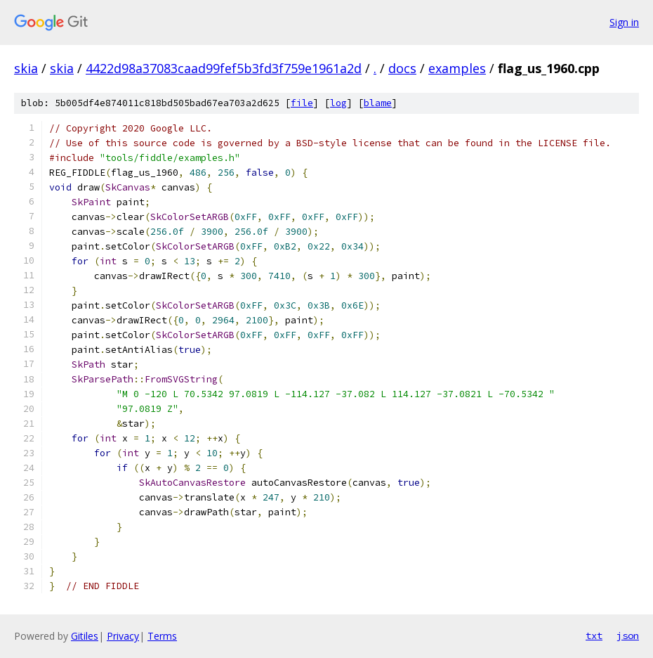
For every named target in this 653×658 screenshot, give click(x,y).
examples (457, 68)
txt (594, 635)
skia (26, 68)
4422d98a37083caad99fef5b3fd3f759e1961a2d (224, 68)
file (302, 103)
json (627, 635)
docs (402, 68)
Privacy (123, 636)
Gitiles (84, 636)
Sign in (624, 22)
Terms (162, 636)
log (338, 103)
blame (378, 103)
